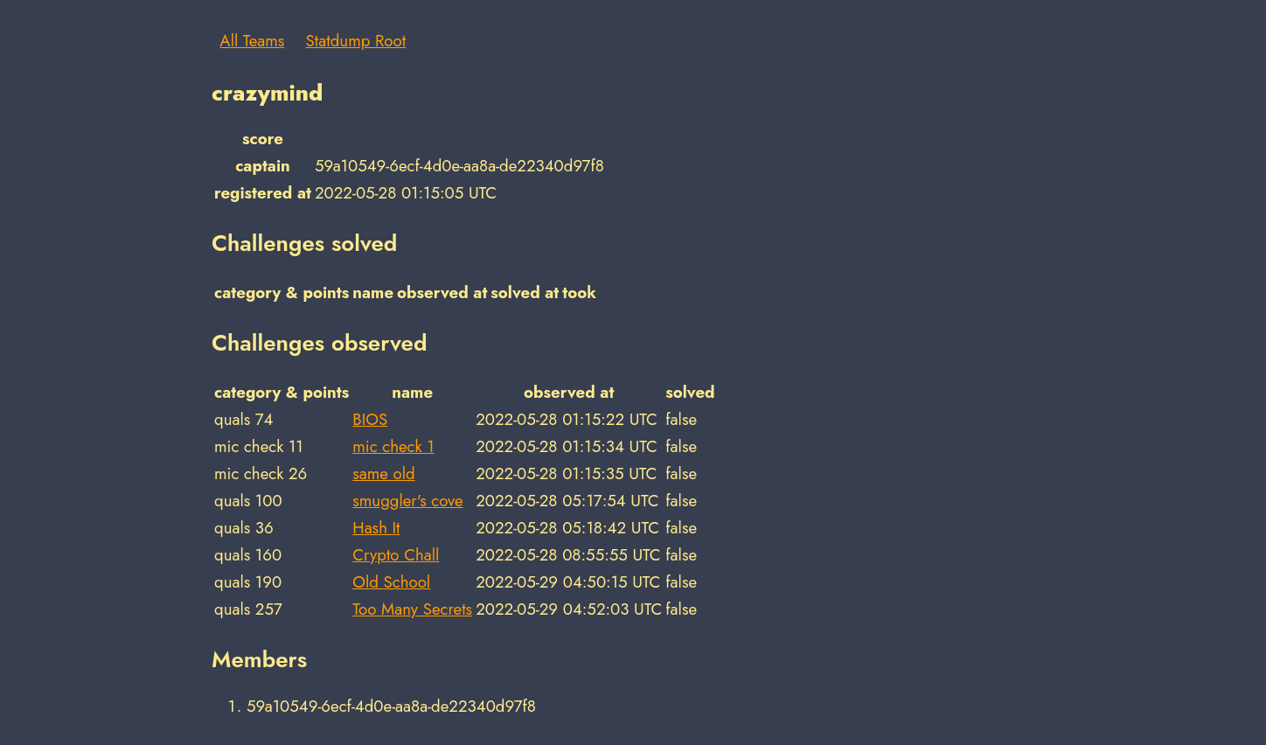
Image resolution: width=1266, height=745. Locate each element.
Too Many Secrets (412, 609)
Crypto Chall (395, 555)
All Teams (251, 40)
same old (383, 473)
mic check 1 (393, 446)
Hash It (376, 528)
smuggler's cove (407, 500)
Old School (391, 582)
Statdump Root (356, 40)
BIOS (369, 419)
